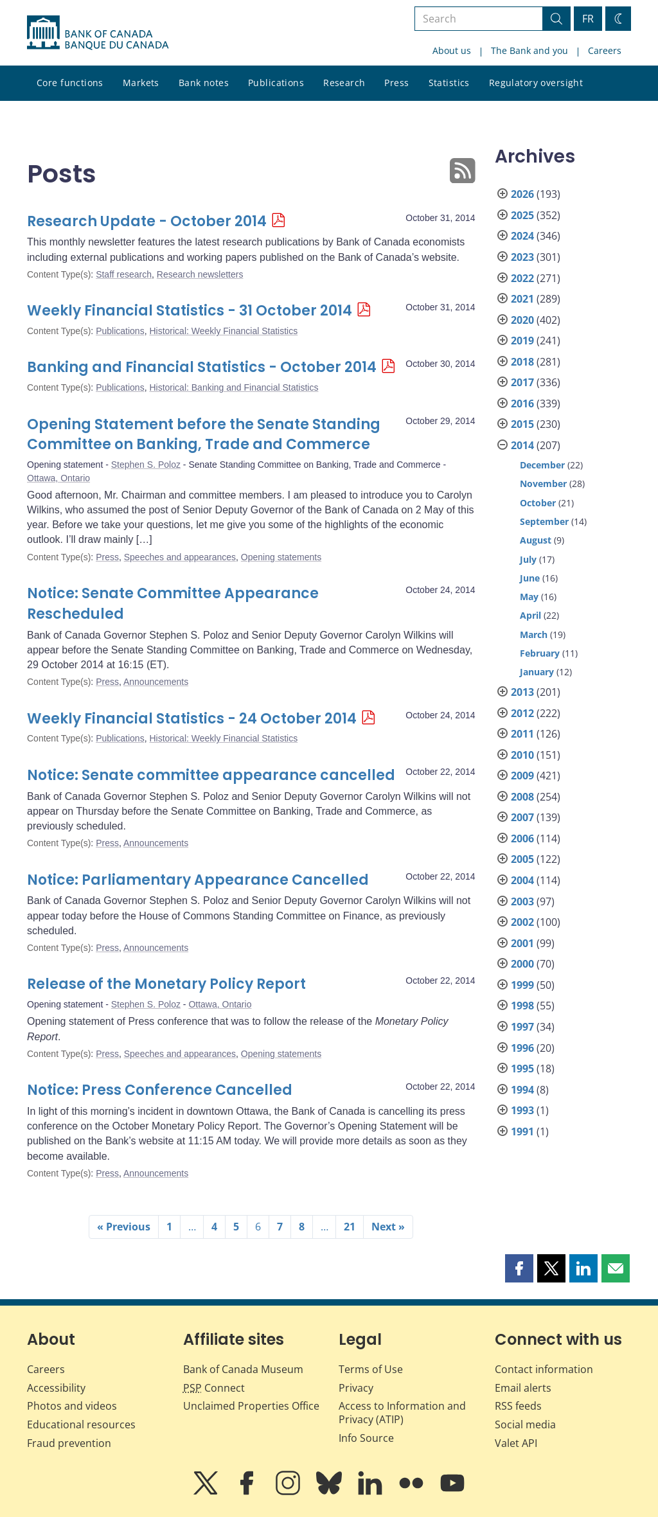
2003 (522, 901)
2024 (522, 236)
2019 (522, 340)
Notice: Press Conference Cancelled (159, 1090)
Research (344, 82)
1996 (522, 1048)
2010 (522, 755)
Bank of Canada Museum (243, 1369)
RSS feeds (518, 1406)
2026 (522, 194)
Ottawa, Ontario (58, 478)
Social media (525, 1424)
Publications (276, 82)
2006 (522, 838)
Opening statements (281, 557)
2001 (522, 943)
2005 (522, 859)
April (530, 615)
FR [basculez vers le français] (588, 19)
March (533, 634)
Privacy (356, 1388)
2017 (522, 382)
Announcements (155, 682)
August (535, 540)
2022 (522, 278)
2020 (522, 320)
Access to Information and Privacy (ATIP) (402, 1412)
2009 (522, 775)
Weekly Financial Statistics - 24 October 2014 (192, 719)
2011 (522, 734)
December (542, 465)
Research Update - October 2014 (147, 221)
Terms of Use (371, 1369)
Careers (604, 50)
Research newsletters (200, 274)
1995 (522, 1068)
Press (396, 82)
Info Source (366, 1438)
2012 (522, 713)
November (543, 483)
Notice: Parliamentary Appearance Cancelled (198, 880)
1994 (522, 1090)
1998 (522, 1005)
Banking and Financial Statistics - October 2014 (202, 367)
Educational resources (81, 1424)
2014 (522, 445)
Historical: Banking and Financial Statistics (233, 387)
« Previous (123, 1227)
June (530, 578)
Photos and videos (72, 1406)
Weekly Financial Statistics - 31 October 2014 (189, 311)
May (529, 596)
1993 (522, 1110)
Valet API (516, 1443)
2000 (522, 964)
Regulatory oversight (536, 82)
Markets (141, 82)
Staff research (124, 274)
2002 (522, 922)
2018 (522, 362)
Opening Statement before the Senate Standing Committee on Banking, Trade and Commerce (203, 434)
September (544, 521)
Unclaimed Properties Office (251, 1406)
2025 (522, 215)
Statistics (449, 82)
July (528, 559)
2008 (522, 797)
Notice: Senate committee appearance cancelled (211, 775)
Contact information (544, 1369)
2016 (522, 403)
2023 (522, 257)
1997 (522, 1027)
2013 (522, 692)
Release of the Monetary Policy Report (166, 984)
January (537, 672)
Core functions (70, 82)
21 (349, 1227)
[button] (519, 1268)
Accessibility (56, 1388)
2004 (522, 880)
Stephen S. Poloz (146, 464)
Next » (388, 1227)
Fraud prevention (69, 1443)
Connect (214, 1388)
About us (451, 50)
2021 (522, 299)
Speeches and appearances (180, 557)
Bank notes (204, 82)
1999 (522, 985)
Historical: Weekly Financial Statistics (223, 331)
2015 (522, 424)
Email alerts (523, 1388)
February (540, 653)
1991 (522, 1131)
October (538, 503)
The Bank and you (529, 50)
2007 (522, 817)
